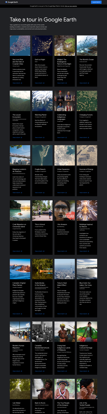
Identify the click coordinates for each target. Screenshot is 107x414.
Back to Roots (40, 403)
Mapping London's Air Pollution (19, 170)
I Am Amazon (62, 224)
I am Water (17, 403)
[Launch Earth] (96, 2)
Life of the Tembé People (84, 404)
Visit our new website (71, 6)
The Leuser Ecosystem (17, 116)
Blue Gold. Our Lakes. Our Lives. (85, 284)
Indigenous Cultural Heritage (85, 347)
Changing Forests (86, 115)
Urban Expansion (63, 169)
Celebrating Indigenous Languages (61, 117)
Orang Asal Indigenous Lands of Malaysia (63, 348)
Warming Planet (40, 115)
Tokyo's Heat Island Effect (62, 284)
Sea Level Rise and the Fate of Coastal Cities (18, 62)
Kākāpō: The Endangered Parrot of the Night (64, 62)
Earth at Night (40, 60)
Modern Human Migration (18, 347)
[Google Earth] (11, 2)
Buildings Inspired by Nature (86, 225)
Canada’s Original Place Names (19, 284)
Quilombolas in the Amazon (40, 284)
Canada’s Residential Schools (42, 347)
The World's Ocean (86, 60)
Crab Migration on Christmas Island (19, 225)
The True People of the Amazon (63, 404)
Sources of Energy (86, 169)
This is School (40, 224)
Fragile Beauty (40, 169)
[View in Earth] (17, 83)
